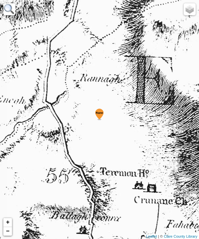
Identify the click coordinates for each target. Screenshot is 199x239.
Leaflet (151, 236)
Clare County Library (180, 236)
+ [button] (8, 222)
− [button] (8, 231)
